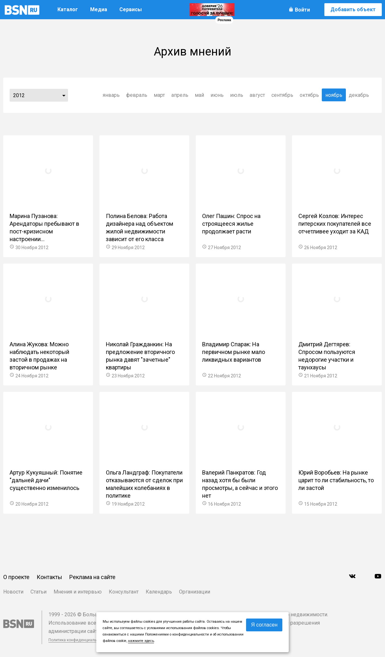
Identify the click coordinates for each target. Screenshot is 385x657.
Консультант (124, 592)
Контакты (49, 577)
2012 (19, 95)
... (64, 95)
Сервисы (130, 9)
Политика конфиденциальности (77, 640)
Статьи (38, 592)
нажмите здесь (141, 641)
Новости (13, 592)
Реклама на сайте (92, 577)
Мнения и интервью (78, 592)
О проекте (16, 577)
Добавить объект (353, 9)
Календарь (159, 592)
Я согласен (264, 625)
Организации (194, 592)
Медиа (98, 9)
